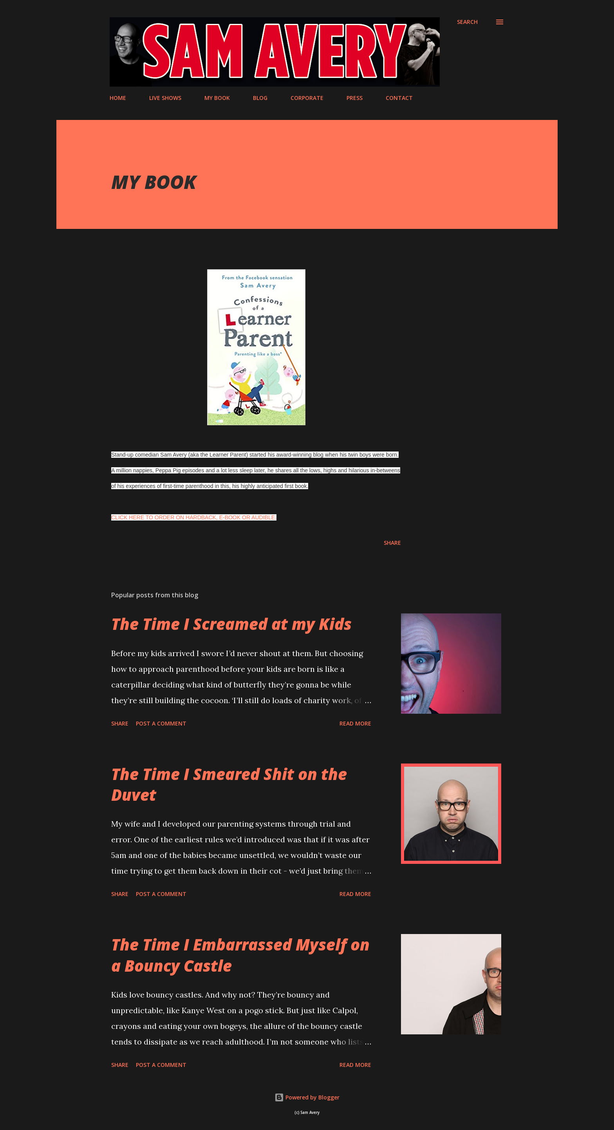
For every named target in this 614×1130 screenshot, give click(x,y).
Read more (355, 723)
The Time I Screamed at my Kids (231, 624)
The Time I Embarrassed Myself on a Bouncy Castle (240, 955)
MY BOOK (217, 98)
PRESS (355, 98)
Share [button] (392, 542)
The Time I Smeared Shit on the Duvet (229, 784)
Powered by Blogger (307, 1097)
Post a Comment (161, 723)
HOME (118, 98)
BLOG (260, 98)
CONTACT (399, 98)
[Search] (467, 22)
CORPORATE (307, 98)
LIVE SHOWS (165, 98)
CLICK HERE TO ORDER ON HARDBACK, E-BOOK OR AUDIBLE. (193, 517)
